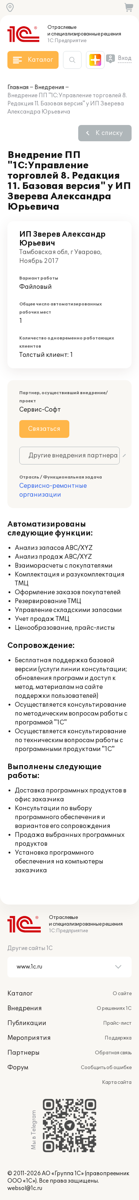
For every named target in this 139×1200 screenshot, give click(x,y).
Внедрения (49, 87)
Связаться (44, 429)
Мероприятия (29, 1038)
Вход (125, 58)
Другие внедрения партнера (73, 455)
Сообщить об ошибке (106, 1068)
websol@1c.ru (24, 1188)
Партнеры (23, 1053)
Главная (18, 87)
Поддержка (118, 1038)
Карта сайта (117, 1082)
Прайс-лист (117, 1023)
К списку (109, 133)
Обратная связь (113, 1053)
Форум (17, 1067)
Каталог (20, 993)
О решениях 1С (114, 1008)
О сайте (122, 994)
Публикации (26, 1023)
